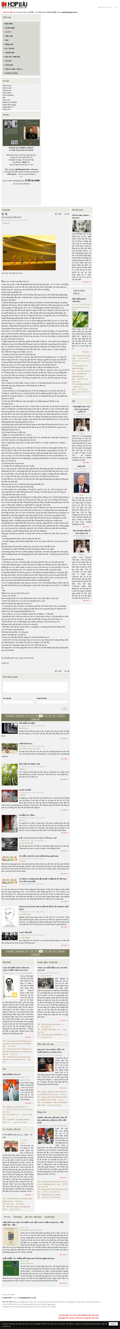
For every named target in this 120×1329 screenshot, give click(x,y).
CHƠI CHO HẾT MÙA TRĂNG (50, 1024)
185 (36, 716)
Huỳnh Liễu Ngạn (25, 1080)
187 (45, 716)
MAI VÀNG (10, 1204)
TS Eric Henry (37, 1230)
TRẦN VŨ (45, 1192)
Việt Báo (81, 555)
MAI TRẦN (45, 1186)
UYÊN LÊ (6, 223)
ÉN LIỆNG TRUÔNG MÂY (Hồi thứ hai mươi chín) (38, 856)
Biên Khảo (7, 962)
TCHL (81, 433)
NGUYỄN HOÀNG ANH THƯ (29, 749)
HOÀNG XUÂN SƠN (26, 843)
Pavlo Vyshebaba (8, 95)
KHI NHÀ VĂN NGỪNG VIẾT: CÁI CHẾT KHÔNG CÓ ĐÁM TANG (50, 1051)
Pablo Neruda (7, 85)
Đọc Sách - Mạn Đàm (33, 1217)
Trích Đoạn (17, 1217)
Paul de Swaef (7, 88)
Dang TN (78, 381)
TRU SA (22, 820)
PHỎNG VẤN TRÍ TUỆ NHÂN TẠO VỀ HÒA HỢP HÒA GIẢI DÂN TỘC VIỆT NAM (52, 1120)
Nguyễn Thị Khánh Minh (20, 1122)
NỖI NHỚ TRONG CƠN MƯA (79, 300)
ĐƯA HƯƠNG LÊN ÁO (11, 1074)
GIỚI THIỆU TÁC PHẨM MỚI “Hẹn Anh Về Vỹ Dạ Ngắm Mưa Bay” (29, 1258)
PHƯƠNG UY (23, 728)
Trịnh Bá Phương (55, 1197)
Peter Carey (6, 100)
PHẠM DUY (7, 109)
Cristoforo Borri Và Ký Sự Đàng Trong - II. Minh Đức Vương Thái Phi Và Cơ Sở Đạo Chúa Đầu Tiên (17, 1051)
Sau (65, 214)
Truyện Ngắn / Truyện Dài (47, 962)
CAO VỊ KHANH (82, 389)
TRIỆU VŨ (23, 1143)
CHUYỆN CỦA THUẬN (48, 1029)
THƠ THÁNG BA (25, 744)
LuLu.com (34, 169)
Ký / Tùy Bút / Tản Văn (12, 1129)
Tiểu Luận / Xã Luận (45, 1044)
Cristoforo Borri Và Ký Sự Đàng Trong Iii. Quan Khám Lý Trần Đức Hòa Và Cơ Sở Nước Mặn (17, 1043)
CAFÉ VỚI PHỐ (25, 932)
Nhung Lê (61, 1100)
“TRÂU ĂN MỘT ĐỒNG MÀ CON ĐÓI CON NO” (52, 969)
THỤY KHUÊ (11, 1046)
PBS (4, 97)
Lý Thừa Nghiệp (24, 938)
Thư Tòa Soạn (77, 210)
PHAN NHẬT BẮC (46, 1027)
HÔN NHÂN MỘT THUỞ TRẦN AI (52, 1034)
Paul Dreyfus (7, 90)
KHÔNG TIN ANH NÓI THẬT (15, 1107)
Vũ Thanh (22, 861)
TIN (73, 401)
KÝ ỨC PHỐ (10, 1114)
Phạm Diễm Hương (9, 105)
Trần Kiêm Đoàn (62, 1125)
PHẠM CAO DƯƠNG (10, 102)
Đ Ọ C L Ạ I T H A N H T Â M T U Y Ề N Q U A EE (38, 838)
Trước (59, 214)
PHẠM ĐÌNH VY (8, 107)
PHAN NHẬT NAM (54, 1192)
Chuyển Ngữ (49, 1217)
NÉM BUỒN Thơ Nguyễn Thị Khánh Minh (79, 376)
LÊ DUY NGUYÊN (11, 1109)
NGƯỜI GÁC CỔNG (27, 815)
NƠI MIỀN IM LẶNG (27, 723)
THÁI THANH (20, 1204)
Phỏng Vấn (41, 1112)
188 (50, 716)
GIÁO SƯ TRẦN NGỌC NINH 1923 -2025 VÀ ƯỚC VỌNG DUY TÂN (16, 969)
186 (41, 716)
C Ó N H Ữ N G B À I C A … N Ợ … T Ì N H (17, 1136)
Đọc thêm (64, 738)
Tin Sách (7, 1217)
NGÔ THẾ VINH (24, 914)
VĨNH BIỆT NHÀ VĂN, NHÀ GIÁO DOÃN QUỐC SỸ (81, 409)
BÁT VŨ (4, 887)
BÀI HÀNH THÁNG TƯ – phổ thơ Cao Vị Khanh (81, 386)
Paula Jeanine (7, 93)
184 (32, 716)
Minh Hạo (59, 1055)
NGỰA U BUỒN (25, 790)
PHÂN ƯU (81, 466)
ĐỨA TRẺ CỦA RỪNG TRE (29, 764)
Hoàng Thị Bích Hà (15, 1209)
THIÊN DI (22, 769)
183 (27, 716)
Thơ (4, 1069)
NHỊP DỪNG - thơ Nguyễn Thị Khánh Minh (79, 368)
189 (54, 716)
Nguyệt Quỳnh (46, 1197)
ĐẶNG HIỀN (18, 1201)
